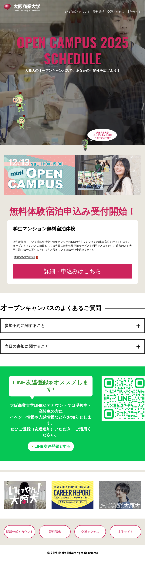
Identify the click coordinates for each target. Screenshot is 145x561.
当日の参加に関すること (27, 347)
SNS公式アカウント (77, 11)
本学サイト (134, 11)
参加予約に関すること (25, 326)
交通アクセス (115, 11)
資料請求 (98, 11)
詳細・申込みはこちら (72, 271)
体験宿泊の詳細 (24, 257)
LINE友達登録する (53, 446)
